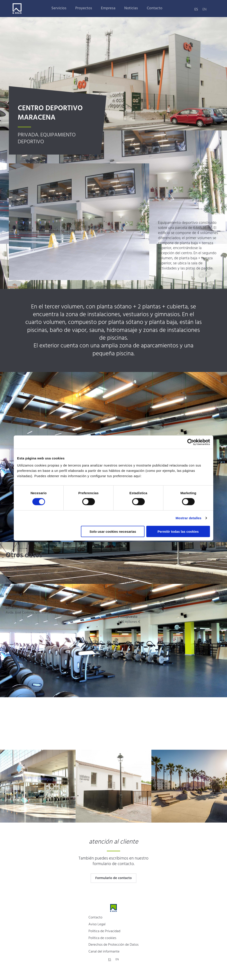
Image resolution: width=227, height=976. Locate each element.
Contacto (154, 8)
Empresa (108, 8)
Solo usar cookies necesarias (113, 531)
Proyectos (83, 8)
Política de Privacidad (104, 931)
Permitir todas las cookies (178, 531)
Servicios (59, 8)
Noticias (131, 8)
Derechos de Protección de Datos (113, 945)
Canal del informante (103, 952)
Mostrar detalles (189, 518)
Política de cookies (102, 938)
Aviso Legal (97, 924)
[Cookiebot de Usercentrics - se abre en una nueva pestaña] (190, 442)
